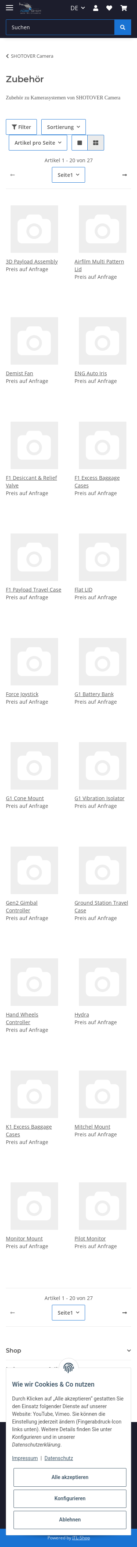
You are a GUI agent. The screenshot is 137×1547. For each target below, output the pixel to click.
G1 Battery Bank (94, 694)
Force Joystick (22, 694)
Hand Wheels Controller (22, 1018)
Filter (21, 126)
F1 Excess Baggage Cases (97, 481)
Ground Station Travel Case (101, 906)
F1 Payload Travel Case (33, 589)
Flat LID (83, 589)
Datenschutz (59, 1458)
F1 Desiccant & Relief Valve (31, 481)
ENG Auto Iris (91, 373)
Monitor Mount (24, 1238)
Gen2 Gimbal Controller (22, 906)
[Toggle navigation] (9, 4)
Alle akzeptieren (70, 1477)
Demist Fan (19, 373)
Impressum (25, 1458)
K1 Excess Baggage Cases (29, 1130)
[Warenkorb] (124, 8)
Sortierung (60, 126)
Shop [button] (13, 1350)
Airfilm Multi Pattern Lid (99, 265)
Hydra (82, 1014)
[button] (95, 8)
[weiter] (124, 175)
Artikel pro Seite (35, 142)
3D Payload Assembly (32, 261)
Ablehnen (70, 1520)
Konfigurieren (69, 1498)
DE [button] (74, 8)
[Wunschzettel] (109, 8)
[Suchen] (60, 27)
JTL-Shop (81, 1538)
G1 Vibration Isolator (100, 798)
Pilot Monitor (90, 1238)
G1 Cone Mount (25, 798)
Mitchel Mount (92, 1126)
